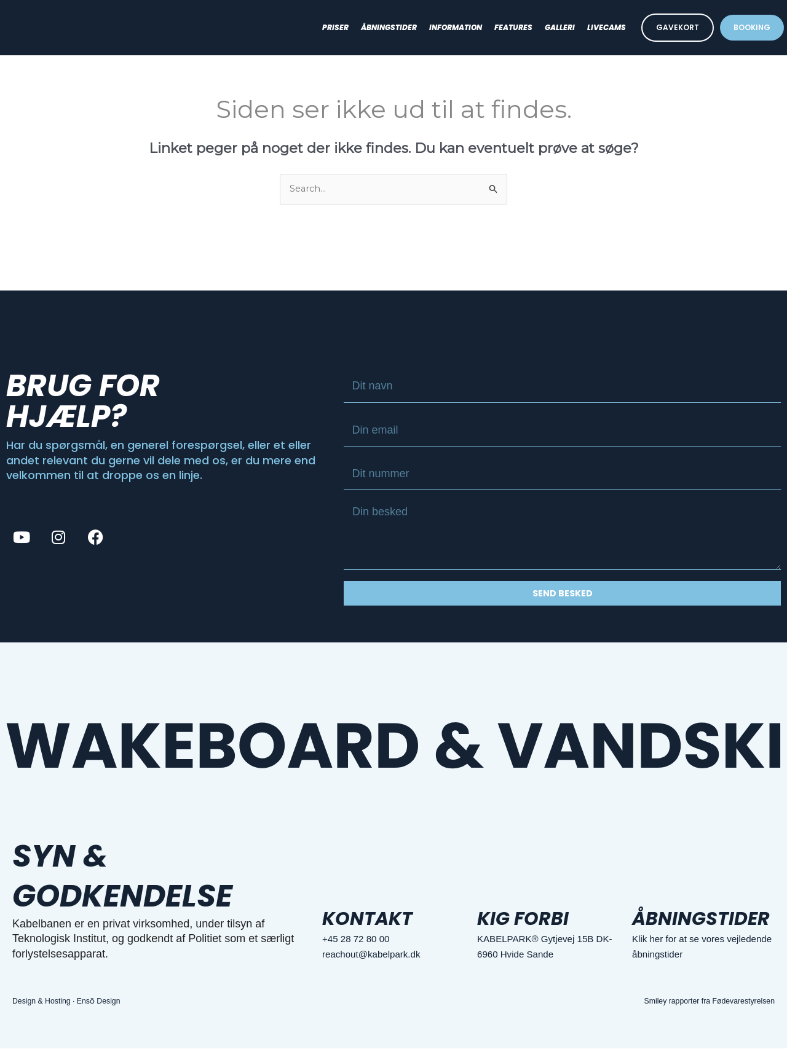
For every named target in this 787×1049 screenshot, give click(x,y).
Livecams (606, 27)
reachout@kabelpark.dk (380, 954)
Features (513, 27)
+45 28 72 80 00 (362, 940)
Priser (335, 27)
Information (455, 27)
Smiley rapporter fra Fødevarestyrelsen (700, 1002)
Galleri (560, 27)
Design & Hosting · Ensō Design (73, 1002)
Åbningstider (389, 27)
